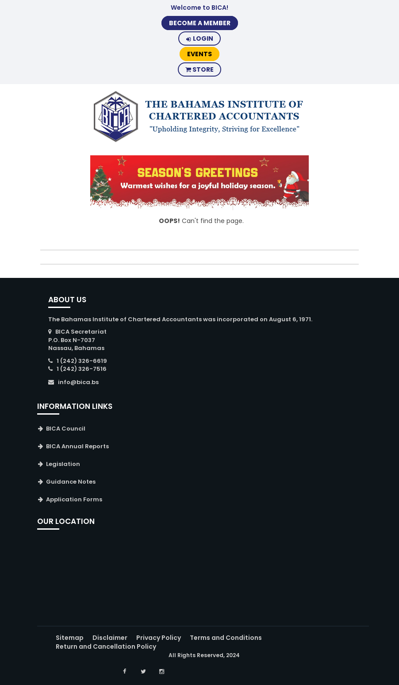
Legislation (63, 464)
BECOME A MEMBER (199, 23)
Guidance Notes (71, 481)
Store (199, 69)
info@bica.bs (78, 382)
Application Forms (74, 499)
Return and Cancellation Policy (106, 646)
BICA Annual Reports (77, 446)
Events (199, 54)
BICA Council (65, 428)
